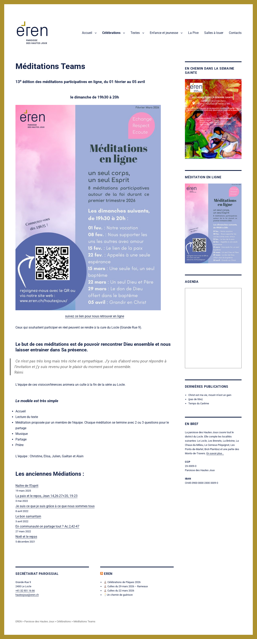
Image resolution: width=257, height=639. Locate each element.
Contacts (235, 33)
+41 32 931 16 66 (25, 590)
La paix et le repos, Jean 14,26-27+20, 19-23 (46, 496)
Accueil (87, 33)
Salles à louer (213, 33)
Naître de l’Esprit (26, 486)
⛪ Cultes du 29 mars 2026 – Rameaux (126, 586)
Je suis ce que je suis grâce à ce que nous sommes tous (55, 506)
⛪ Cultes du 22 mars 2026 (119, 590)
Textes (135, 33)
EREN (108, 574)
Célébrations (111, 33)
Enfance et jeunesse (164, 33)
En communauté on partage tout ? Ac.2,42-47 (47, 526)
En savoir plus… (215, 453)
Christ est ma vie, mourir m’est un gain (209, 395)
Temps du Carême (198, 403)
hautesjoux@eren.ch (27, 594)
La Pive (193, 33)
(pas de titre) (195, 399)
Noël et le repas (26, 537)
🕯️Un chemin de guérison (118, 594)
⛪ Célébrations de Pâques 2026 (122, 582)
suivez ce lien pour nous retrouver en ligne (94, 316)
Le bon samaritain (28, 516)
